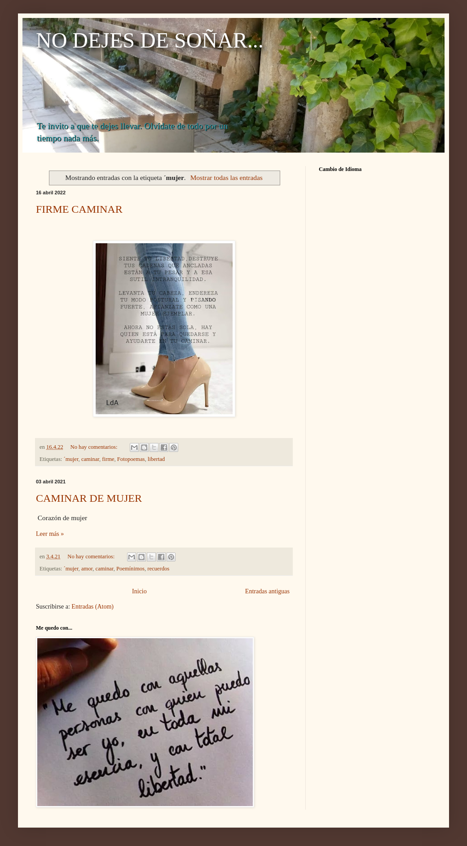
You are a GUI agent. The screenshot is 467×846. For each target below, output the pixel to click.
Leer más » (50, 533)
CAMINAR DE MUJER (89, 498)
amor (87, 568)
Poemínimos (130, 568)
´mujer (71, 459)
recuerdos (158, 568)
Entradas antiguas (267, 591)
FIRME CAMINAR (79, 209)
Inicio (139, 591)
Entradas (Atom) (92, 606)
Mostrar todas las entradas (226, 177)
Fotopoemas (131, 459)
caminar (90, 459)
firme (108, 459)
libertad (156, 459)
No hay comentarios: (94, 447)
